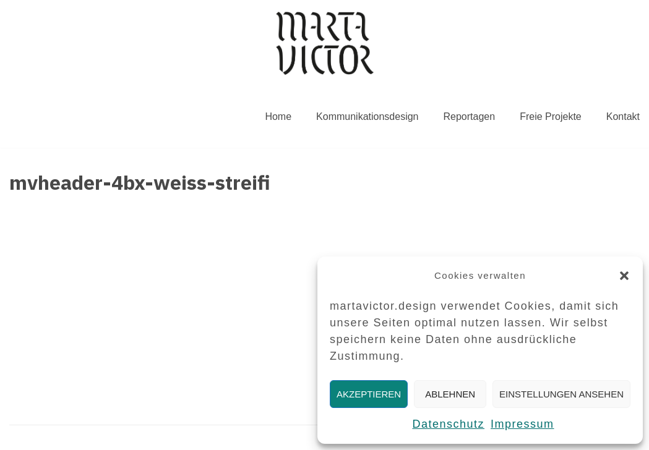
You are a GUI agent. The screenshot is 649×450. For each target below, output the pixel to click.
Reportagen (470, 116)
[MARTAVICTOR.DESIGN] (325, 43)
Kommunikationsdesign (367, 116)
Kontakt (623, 116)
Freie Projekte (551, 116)
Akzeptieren (369, 394)
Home (278, 116)
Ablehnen (450, 394)
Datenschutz (448, 424)
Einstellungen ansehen (561, 394)
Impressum (522, 424)
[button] (624, 276)
